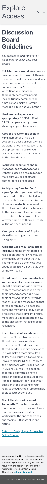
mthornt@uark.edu (23, 472)
